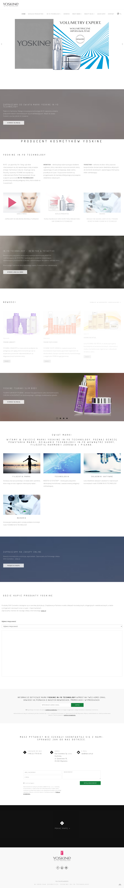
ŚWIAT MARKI (77, 14)
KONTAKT (111, 14)
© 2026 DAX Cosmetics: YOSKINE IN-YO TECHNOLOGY (62, 884)
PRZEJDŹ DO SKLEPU (13, 565)
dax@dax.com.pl (87, 754)
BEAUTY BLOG (89, 14)
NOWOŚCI (67, 14)
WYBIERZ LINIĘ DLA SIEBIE (15, 272)
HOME (23, 14)
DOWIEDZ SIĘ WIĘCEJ (13, 123)
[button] (3, 44)
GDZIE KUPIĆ (101, 14)
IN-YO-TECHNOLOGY (54, 14)
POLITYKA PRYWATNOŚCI (62, 881)
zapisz (77, 705)
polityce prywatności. (70, 715)
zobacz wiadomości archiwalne (105, 302)
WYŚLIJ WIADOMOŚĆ (90, 783)
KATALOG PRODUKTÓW (36, 14)
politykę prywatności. (51, 710)
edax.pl (43, 611)
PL (121, 14)
